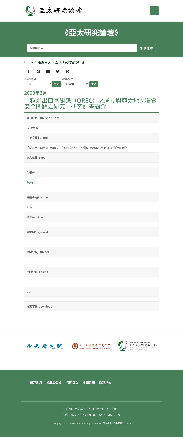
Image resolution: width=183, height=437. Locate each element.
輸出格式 (67, 79)
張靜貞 (31, 183)
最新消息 (36, 382)
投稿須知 (90, 382)
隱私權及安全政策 (111, 423)
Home (28, 62)
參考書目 (30, 79)
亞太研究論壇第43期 (69, 62)
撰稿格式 (106, 382)
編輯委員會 (54, 382)
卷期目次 (44, 62)
